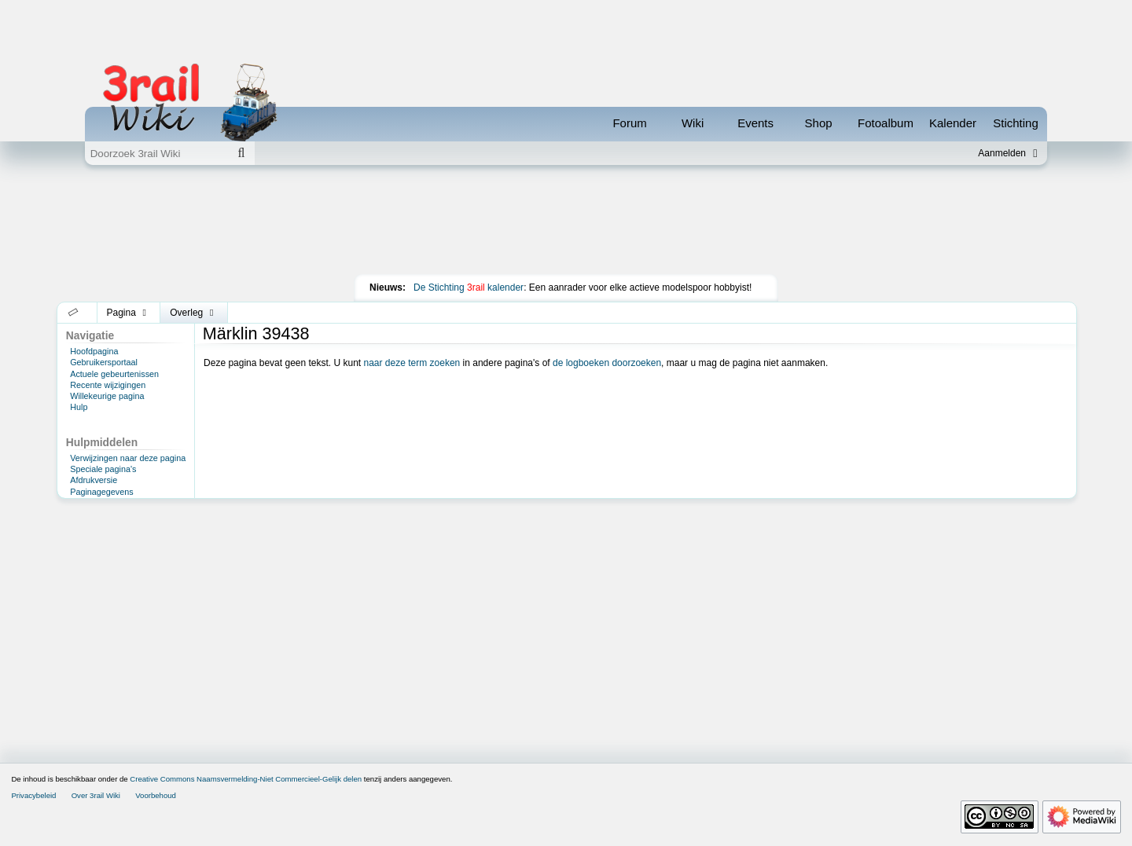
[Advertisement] (566, 223)
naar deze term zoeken (412, 362)
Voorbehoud (155, 795)
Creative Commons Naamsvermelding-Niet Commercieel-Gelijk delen (246, 779)
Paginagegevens (101, 491)
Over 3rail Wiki (96, 795)
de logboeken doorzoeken (607, 362)
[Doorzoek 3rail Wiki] (156, 153)
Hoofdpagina (94, 351)
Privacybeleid (33, 795)
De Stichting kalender (468, 287)
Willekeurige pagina (107, 396)
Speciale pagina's (103, 469)
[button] (73, 312)
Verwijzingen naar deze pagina (128, 458)
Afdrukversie (93, 480)
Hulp (78, 407)
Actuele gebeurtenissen (114, 374)
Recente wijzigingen (107, 385)
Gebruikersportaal (104, 362)
